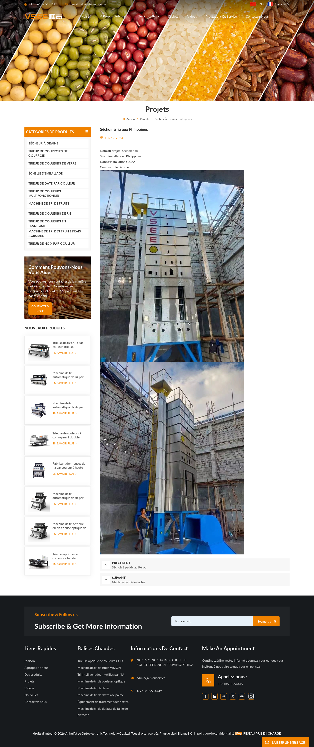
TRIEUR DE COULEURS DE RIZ (49, 213)
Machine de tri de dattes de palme (100, 695)
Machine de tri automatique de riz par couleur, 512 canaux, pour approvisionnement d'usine (69, 375)
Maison (86, 16)
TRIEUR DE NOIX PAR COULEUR (51, 243)
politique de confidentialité (215, 733)
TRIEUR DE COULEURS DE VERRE (52, 163)
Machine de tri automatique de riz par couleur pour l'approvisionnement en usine (68, 496)
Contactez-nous (257, 16)
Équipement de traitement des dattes (103, 702)
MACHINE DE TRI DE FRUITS (48, 203)
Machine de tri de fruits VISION (99, 667)
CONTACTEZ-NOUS (40, 309)
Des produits (147, 16)
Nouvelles (31, 695)
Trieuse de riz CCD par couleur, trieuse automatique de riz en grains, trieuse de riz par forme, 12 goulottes (68, 345)
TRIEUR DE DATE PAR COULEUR (51, 183)
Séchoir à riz (130, 150)
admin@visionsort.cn (151, 678)
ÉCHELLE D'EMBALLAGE (45, 173)
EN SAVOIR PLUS (64, 352)
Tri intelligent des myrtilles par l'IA (100, 674)
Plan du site (168, 733)
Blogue (182, 733)
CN (256, 4)
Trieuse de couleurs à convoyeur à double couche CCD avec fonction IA (66, 435)
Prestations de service (221, 16)
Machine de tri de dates (93, 688)
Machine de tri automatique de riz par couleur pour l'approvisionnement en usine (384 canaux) (68, 405)
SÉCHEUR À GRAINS (43, 143)
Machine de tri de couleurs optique (101, 681)
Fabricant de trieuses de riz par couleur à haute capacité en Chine (68, 465)
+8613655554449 (149, 691)
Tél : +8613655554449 (42, 4)
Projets (173, 16)
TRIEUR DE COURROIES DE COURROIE (48, 153)
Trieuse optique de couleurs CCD (100, 661)
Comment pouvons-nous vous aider (55, 269)
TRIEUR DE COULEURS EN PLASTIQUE (47, 223)
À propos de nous (113, 16)
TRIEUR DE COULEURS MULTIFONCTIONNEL (44, 193)
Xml (192, 733)
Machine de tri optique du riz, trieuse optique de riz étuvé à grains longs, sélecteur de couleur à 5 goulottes (69, 526)
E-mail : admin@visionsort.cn (88, 4)
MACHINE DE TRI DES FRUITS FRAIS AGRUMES (54, 233)
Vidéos (192, 16)
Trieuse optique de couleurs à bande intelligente (65, 556)
